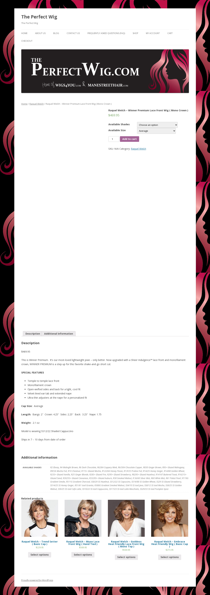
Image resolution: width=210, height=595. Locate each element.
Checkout (26, 40)
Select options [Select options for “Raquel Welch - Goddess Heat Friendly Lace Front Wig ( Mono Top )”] (126, 557)
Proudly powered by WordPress (37, 580)
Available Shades (119, 124)
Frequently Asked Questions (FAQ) (106, 33)
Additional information (58, 333)
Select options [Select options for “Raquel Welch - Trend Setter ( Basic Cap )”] (40, 554)
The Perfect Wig (39, 17)
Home (24, 33)
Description (32, 333)
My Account (153, 33)
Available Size (117, 130)
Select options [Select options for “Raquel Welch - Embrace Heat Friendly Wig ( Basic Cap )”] (170, 557)
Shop (135, 33)
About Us (40, 33)
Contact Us (73, 33)
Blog (56, 33)
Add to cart (129, 139)
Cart (170, 33)
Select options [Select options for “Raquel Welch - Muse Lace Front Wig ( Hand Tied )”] (83, 554)
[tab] (33, 333)
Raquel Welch (37, 103)
